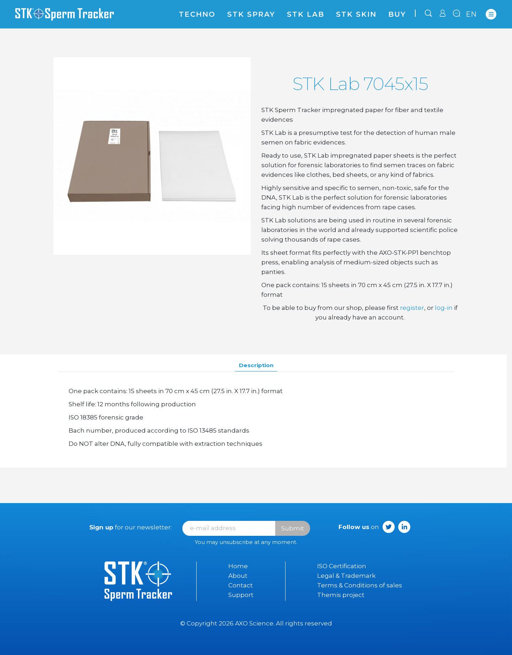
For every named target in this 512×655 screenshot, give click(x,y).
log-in (444, 307)
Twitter (389, 527)
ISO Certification (341, 566)
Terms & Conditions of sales (359, 585)
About (237, 575)
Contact (240, 585)
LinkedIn (404, 527)
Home (238, 566)
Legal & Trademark (346, 575)
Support (241, 594)
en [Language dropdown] (471, 14)
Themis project (340, 594)
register (412, 307)
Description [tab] (256, 365)
